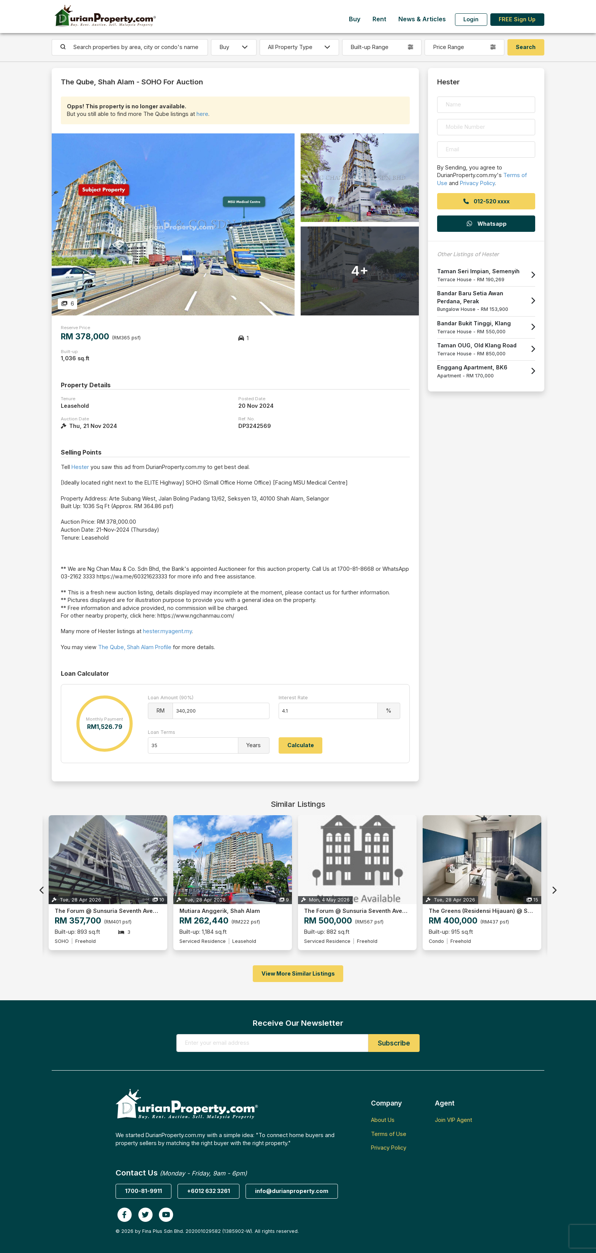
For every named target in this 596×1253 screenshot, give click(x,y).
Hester (80, 467)
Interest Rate (293, 697)
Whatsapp (486, 223)
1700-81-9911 (143, 1191)
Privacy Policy (477, 183)
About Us (383, 1120)
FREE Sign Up (517, 19)
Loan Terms (161, 732)
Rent (379, 19)
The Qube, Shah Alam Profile (134, 647)
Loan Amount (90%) (170, 697)
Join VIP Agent (453, 1120)
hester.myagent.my (167, 631)
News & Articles (422, 19)
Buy (354, 19)
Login (471, 19)
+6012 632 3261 (208, 1191)
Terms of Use (388, 1134)
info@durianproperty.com (291, 1191)
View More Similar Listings (298, 973)
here (202, 114)
